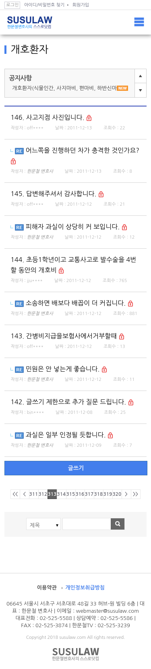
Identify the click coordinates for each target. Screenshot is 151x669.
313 (52, 494)
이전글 (140, 76)
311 (33, 494)
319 (107, 494)
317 (89, 494)
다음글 (140, 90)
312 (43, 494)
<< (15, 494)
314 (61, 494)
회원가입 (80, 5)
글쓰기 (76, 468)
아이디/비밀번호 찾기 (44, 5)
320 (117, 494)
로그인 (12, 5)
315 (70, 494)
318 (98, 494)
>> (135, 494)
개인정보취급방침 (85, 587)
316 (80, 494)
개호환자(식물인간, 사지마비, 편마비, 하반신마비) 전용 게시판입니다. (72, 88)
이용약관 (47, 587)
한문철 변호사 (40, 171)
